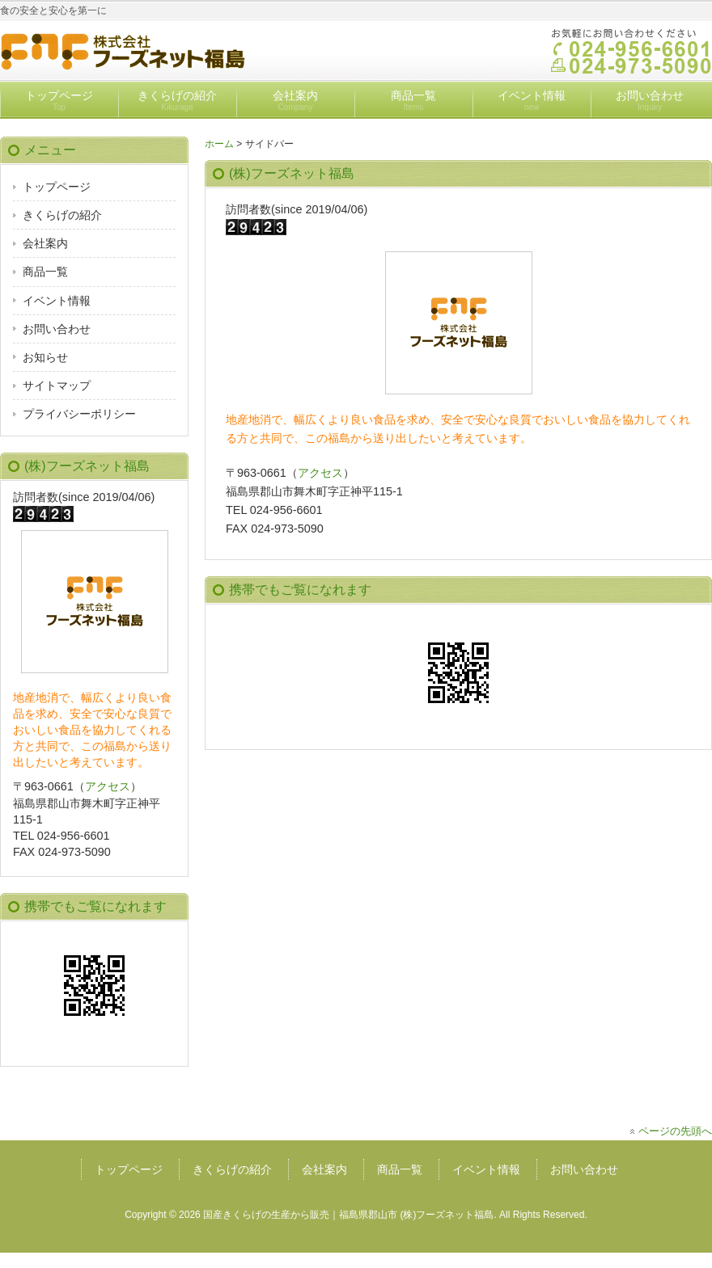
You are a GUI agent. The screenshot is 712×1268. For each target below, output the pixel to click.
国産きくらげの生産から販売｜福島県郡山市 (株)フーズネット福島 (348, 1214)
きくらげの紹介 (177, 100)
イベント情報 (532, 100)
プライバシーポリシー (79, 413)
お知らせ (45, 357)
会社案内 (295, 100)
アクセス (320, 472)
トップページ (59, 100)
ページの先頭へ (675, 1131)
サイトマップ (57, 385)
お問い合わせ (650, 100)
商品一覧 (413, 100)
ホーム (219, 144)
